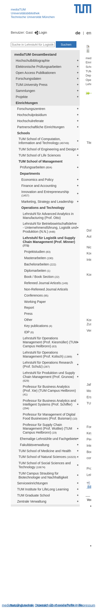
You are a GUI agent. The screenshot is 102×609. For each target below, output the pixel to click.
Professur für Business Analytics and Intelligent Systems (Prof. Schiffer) (49, 404)
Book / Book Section (41, 277)
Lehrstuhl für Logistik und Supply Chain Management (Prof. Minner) (49, 241)
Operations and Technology (42, 208)
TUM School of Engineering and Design (47, 149)
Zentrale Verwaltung (31, 501)
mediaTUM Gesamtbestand (35, 54)
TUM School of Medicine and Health (45, 451)
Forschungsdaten (28, 78)
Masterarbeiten (38, 258)
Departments (30, 173)
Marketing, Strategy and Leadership (47, 201)
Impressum (87, 605)
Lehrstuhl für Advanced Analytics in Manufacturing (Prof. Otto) (48, 216)
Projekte (22, 97)
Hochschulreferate (30, 121)
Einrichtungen (27, 103)
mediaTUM (18, 9)
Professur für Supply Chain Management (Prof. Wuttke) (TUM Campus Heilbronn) (47, 429)
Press (28, 313)
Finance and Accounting (38, 186)
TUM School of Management (40, 161)
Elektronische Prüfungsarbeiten (38, 67)
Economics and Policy (37, 179)
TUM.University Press (31, 85)
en (89, 33)
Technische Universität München (33, 17)
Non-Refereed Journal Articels (46, 289)
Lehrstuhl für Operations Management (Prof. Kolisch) (47, 354)
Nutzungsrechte (21, 605)
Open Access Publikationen (36, 73)
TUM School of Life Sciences (40, 155)
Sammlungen (25, 91)
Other (28, 320)
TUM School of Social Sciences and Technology (45, 465)
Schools (23, 133)
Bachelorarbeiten (40, 264)
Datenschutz (44, 605)
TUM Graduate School (33, 495)
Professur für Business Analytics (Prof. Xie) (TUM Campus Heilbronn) (50, 390)
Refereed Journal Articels (46, 283)
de (78, 33)
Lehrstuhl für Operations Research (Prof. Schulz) (48, 364)
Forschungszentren (31, 109)
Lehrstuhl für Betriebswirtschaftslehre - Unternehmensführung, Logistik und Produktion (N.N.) (50, 227)
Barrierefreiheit (66, 605)
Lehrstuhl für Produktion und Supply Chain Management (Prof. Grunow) (49, 376)
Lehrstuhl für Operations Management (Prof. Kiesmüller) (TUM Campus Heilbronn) (50, 342)
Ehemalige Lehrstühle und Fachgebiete (48, 439)
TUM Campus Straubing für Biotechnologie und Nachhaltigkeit (43, 475)
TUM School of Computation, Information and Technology (44, 141)
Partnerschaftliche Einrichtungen (40, 127)
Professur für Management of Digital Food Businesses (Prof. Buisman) (50, 416)
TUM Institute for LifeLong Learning (42, 489)
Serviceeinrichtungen (32, 483)
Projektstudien (37, 252)
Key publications (38, 326)
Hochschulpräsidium (32, 115)
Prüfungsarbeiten (36, 167)
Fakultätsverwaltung (34, 445)
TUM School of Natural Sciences (47, 457)
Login (40, 32)
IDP (29, 332)
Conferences (36, 295)
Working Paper (35, 302)
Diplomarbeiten (37, 270)
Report (29, 307)
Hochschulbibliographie (33, 60)
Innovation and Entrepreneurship (45, 193)
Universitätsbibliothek (25, 13)
